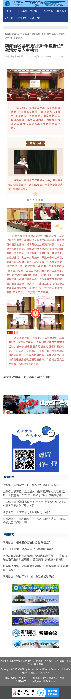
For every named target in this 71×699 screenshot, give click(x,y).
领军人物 (8, 18)
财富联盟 (22, 18)
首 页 (9, 11)
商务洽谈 (48, 660)
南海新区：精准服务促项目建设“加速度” (26, 542)
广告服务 (37, 660)
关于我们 (4, 660)
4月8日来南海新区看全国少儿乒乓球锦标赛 (28, 549)
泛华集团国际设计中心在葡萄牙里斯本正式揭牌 (31, 484)
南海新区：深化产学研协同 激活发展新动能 (28, 576)
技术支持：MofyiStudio (43, 681)
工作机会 (59, 660)
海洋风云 (35, 11)
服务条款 (15, 660)
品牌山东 (35, 18)
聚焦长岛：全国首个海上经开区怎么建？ (27, 512)
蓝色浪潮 (22, 11)
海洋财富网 (10, 34)
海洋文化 (48, 11)
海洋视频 (61, 11)
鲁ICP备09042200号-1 (16, 678)
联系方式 (26, 660)
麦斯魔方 (38, 664)
